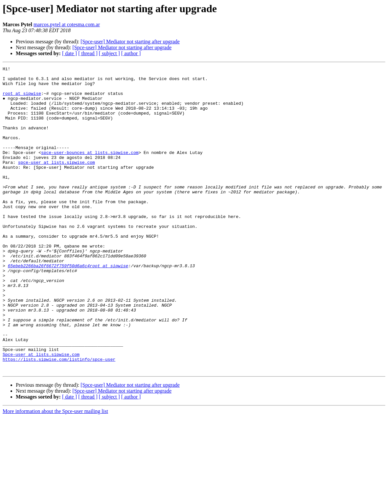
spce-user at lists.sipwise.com (56, 182)
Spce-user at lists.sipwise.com (41, 412)
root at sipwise (22, 99)
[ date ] (69, 53)
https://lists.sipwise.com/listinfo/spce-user (59, 418)
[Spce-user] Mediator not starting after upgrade (130, 41)
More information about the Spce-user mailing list (55, 472)
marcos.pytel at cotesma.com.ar (67, 24)
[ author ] (131, 53)
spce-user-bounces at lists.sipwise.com (89, 170)
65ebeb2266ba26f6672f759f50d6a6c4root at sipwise (68, 306)
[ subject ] (109, 53)
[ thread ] (88, 53)
